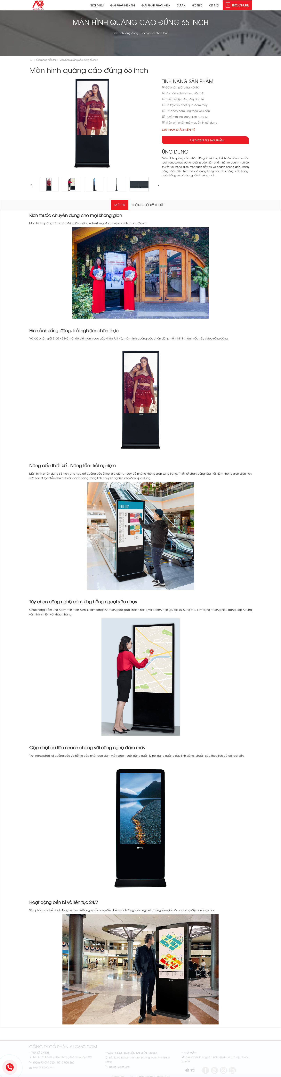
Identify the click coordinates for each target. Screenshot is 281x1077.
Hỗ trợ (197, 5)
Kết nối (214, 5)
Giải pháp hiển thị (122, 5)
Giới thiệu (97, 5)
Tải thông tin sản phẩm (207, 140)
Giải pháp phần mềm (155, 5)
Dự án (181, 5)
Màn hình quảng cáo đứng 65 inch (79, 59)
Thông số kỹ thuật (148, 205)
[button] (30, 185)
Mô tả (119, 205)
